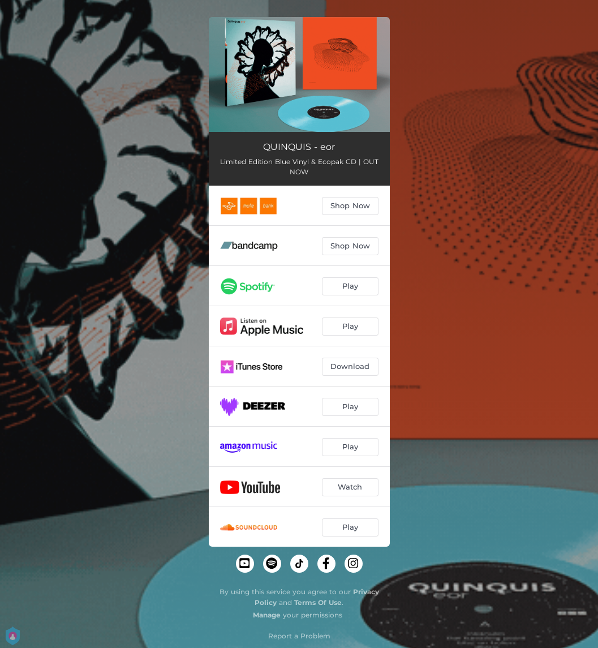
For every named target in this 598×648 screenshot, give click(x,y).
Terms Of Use (318, 602)
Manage (267, 615)
